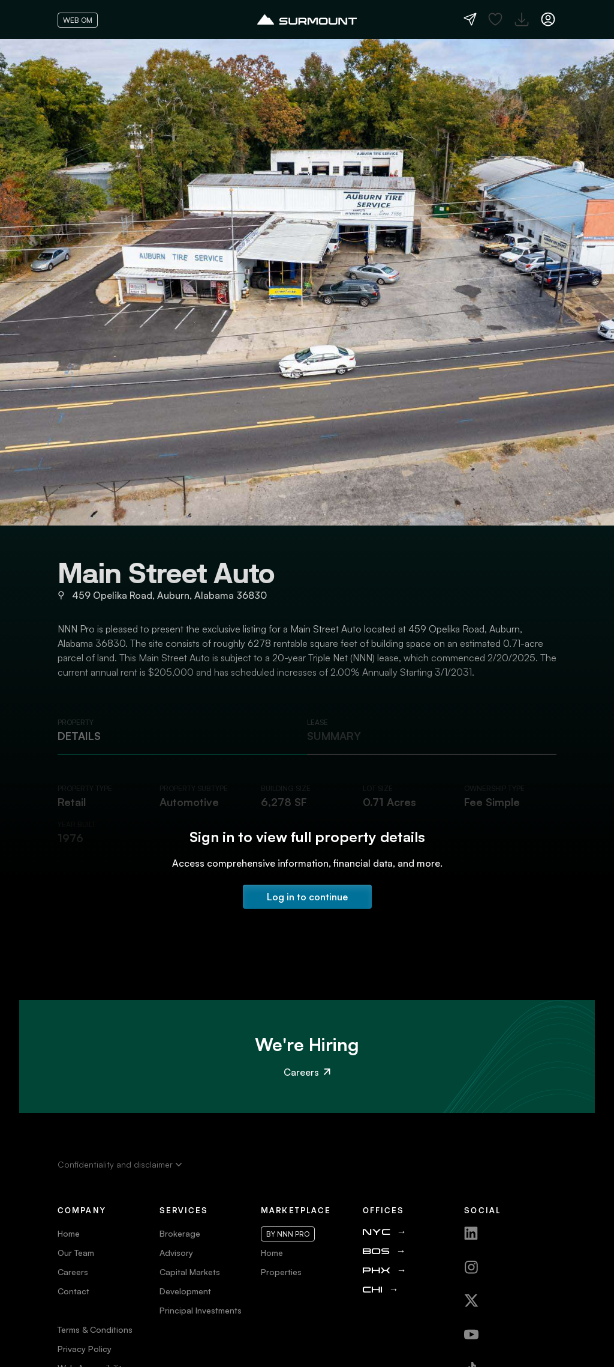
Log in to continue (307, 897)
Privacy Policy (85, 1349)
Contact (73, 1291)
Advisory (176, 1252)
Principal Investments (200, 1310)
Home (69, 1233)
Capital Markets (189, 1272)
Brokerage (179, 1233)
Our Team (76, 1252)
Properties (281, 1272)
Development (185, 1291)
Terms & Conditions (95, 1329)
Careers (307, 1072)
